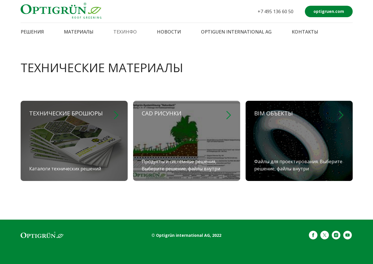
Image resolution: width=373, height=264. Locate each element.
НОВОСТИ (169, 32)
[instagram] (336, 237)
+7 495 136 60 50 (275, 11)
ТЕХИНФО (125, 32)
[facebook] (313, 237)
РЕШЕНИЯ (32, 32)
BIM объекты (273, 113)
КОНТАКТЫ (305, 32)
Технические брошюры (66, 113)
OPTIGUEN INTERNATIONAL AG (236, 32)
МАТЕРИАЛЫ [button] (78, 32)
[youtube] (347, 237)
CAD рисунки (161, 113)
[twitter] (324, 237)
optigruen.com (328, 11)
